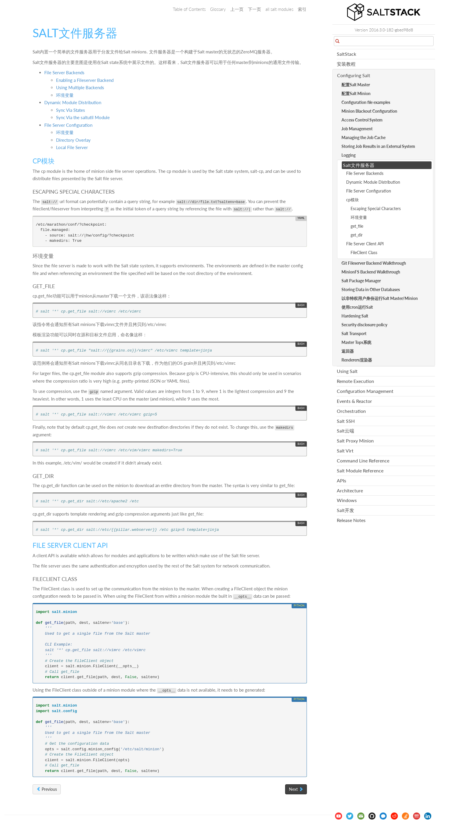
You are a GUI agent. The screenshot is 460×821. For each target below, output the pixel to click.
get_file (357, 226)
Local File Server (72, 147)
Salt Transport (353, 333)
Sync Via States (70, 110)
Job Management (357, 128)
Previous (46, 789)
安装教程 (346, 64)
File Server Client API (365, 243)
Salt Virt (345, 450)
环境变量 (65, 95)
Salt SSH (346, 421)
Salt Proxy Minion (355, 440)
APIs (341, 480)
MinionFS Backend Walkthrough (370, 271)
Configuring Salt (353, 75)
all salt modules (279, 9)
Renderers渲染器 (356, 359)
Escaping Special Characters (376, 208)
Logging (348, 155)
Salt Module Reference (360, 470)
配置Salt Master (355, 84)
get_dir (357, 234)
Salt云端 (345, 430)
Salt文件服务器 (358, 165)
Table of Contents (189, 9)
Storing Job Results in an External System (378, 146)
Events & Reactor (354, 401)
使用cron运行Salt (357, 307)
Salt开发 (345, 510)
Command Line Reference (363, 460)
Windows (347, 500)
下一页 (254, 9)
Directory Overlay (73, 140)
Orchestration (351, 411)
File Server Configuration (68, 125)
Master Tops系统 (356, 342)
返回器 (347, 351)
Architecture (350, 490)
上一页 (236, 9)
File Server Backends (64, 72)
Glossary (218, 9)
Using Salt (347, 371)
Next (296, 789)
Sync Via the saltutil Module (83, 117)
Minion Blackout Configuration (369, 111)
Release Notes (351, 520)
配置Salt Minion (356, 93)
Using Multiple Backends (80, 87)
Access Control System (362, 119)
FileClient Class (364, 252)
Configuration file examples (365, 102)
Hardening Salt (354, 315)
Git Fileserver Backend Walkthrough (373, 263)
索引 (302, 9)
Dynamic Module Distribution (72, 102)
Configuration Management (365, 391)
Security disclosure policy (364, 324)
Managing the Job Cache (363, 137)
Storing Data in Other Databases (370, 289)
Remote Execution (355, 381)
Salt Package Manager (361, 280)
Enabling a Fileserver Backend (85, 80)
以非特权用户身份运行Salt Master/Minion (379, 298)
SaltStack (346, 54)
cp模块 (352, 199)
